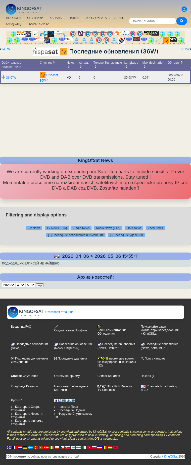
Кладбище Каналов (24, 386)
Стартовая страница (40, 312)
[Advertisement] (95, 119)
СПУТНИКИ (35, 18)
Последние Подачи (71, 410)
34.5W (5, 49)
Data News (134, 228)
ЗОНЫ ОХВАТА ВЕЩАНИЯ (104, 18)
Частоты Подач (69, 407)
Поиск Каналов (153, 358)
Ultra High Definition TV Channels (115, 388)
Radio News (81, 228)
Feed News (155, 228)
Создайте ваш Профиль (71, 328)
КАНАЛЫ (56, 18)
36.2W (185, 49)
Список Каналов (108, 376)
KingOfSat (171, 456)
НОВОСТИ (13, 18)
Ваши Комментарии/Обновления (111, 330)
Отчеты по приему (67, 376)
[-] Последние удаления (126, 235)
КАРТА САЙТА (39, 24)
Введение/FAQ (21, 326)
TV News (34, 228)
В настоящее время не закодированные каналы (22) (116, 362)
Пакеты (74, 18)
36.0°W (11, 77)
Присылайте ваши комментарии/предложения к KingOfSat (160, 330)
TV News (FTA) (57, 228)
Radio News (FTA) (108, 228)
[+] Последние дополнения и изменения (75, 235)
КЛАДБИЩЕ (14, 24)
